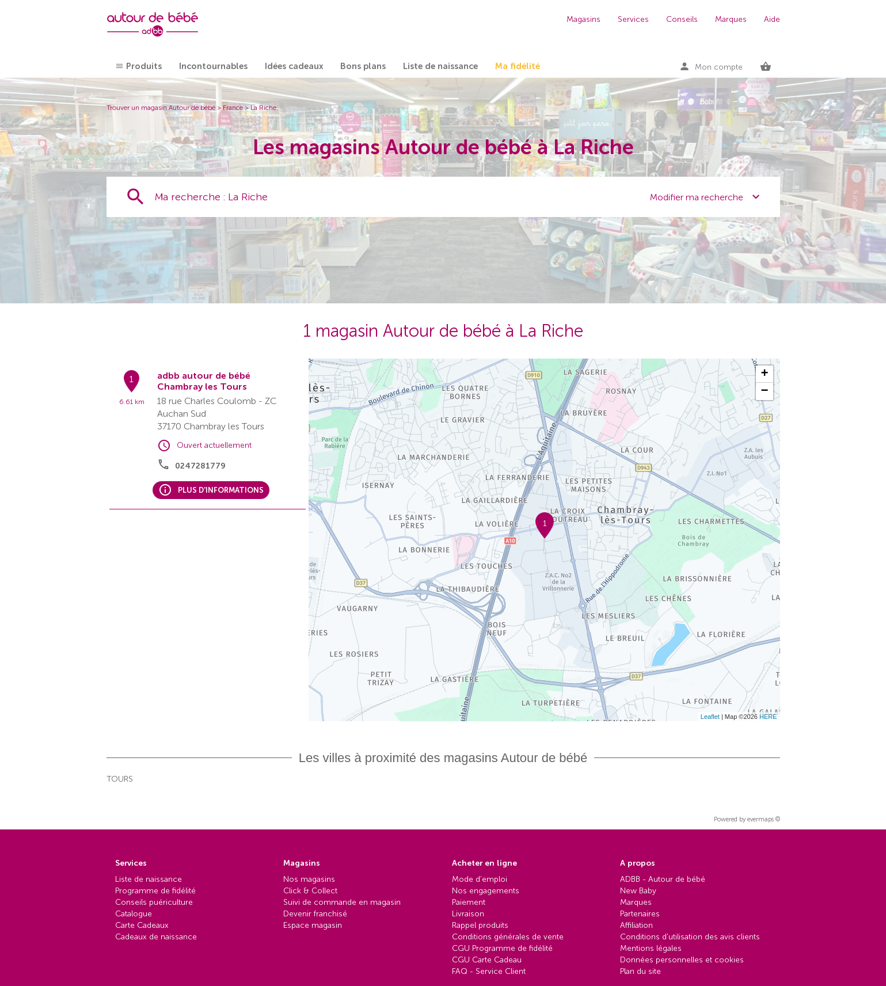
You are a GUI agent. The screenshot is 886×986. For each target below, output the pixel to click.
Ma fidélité (517, 66)
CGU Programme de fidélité (502, 948)
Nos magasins (309, 879)
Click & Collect (310, 891)
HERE (768, 716)
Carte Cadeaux (142, 925)
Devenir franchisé (315, 914)
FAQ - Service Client (489, 971)
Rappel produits (480, 925)
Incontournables (213, 66)
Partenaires (640, 914)
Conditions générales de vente (508, 937)
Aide (772, 19)
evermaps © (763, 819)
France (233, 108)
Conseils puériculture (154, 902)
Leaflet (710, 716)
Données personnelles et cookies (682, 960)
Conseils (682, 19)
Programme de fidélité (155, 891)
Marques (731, 19)
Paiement (468, 902)
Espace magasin (312, 925)
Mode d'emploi (479, 879)
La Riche (263, 108)
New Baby (638, 891)
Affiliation (636, 925)
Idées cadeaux (294, 66)
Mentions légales (651, 948)
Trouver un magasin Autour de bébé (161, 108)
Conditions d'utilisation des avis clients (690, 937)
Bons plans (363, 66)
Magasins (583, 19)
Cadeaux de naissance (156, 937)
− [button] (764, 391)
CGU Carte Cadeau (487, 960)
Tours (120, 779)
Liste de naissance (440, 66)
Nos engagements (485, 891)
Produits (144, 66)
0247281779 (200, 466)
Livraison (468, 914)
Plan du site (640, 971)
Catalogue (133, 914)
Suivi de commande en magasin (342, 902)
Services (633, 19)
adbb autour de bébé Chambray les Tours (203, 381)
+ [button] (764, 374)
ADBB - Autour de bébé (662, 879)
